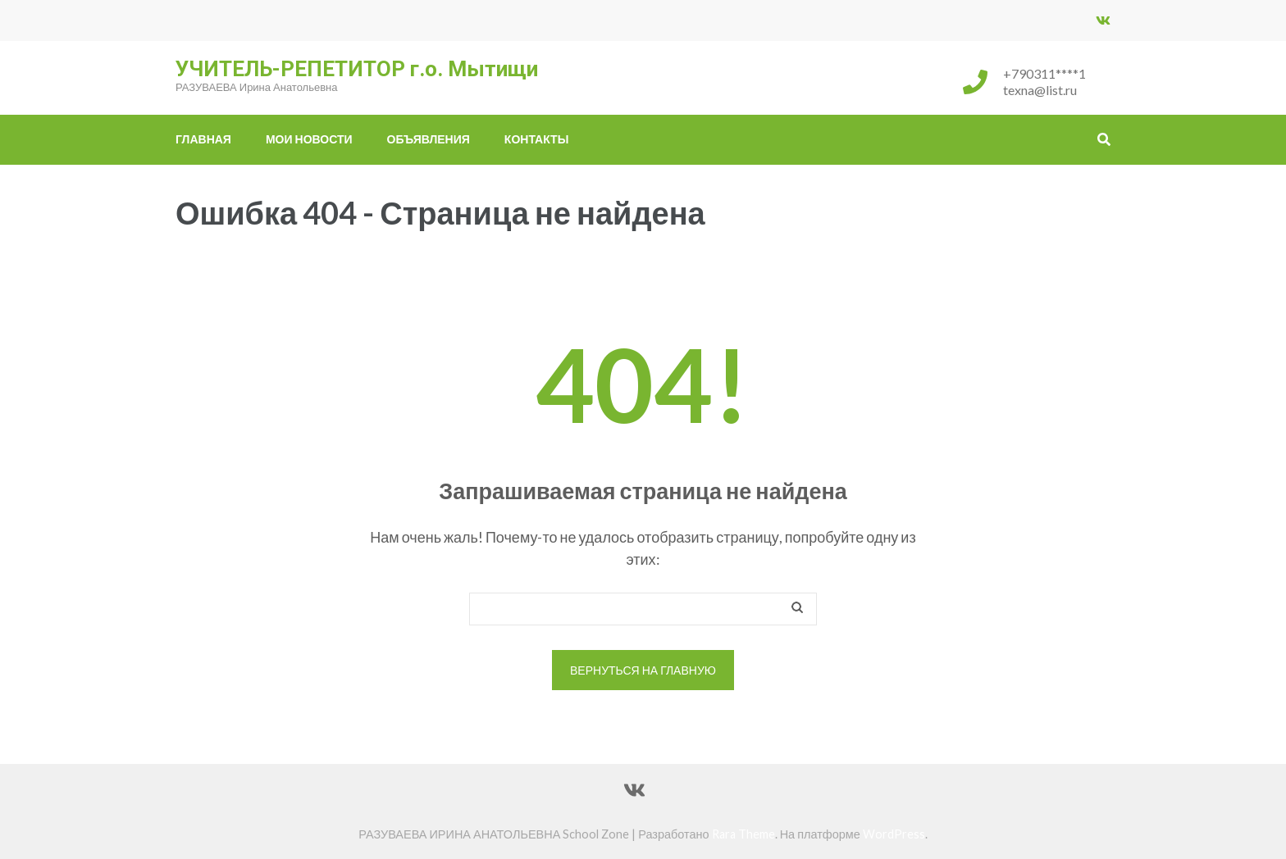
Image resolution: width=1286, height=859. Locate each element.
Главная (203, 139)
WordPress (894, 834)
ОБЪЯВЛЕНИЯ (428, 139)
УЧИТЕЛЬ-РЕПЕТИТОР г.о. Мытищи (357, 69)
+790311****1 (1044, 73)
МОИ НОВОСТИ (309, 139)
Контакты (536, 139)
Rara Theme (743, 834)
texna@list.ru (1040, 90)
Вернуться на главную (643, 670)
